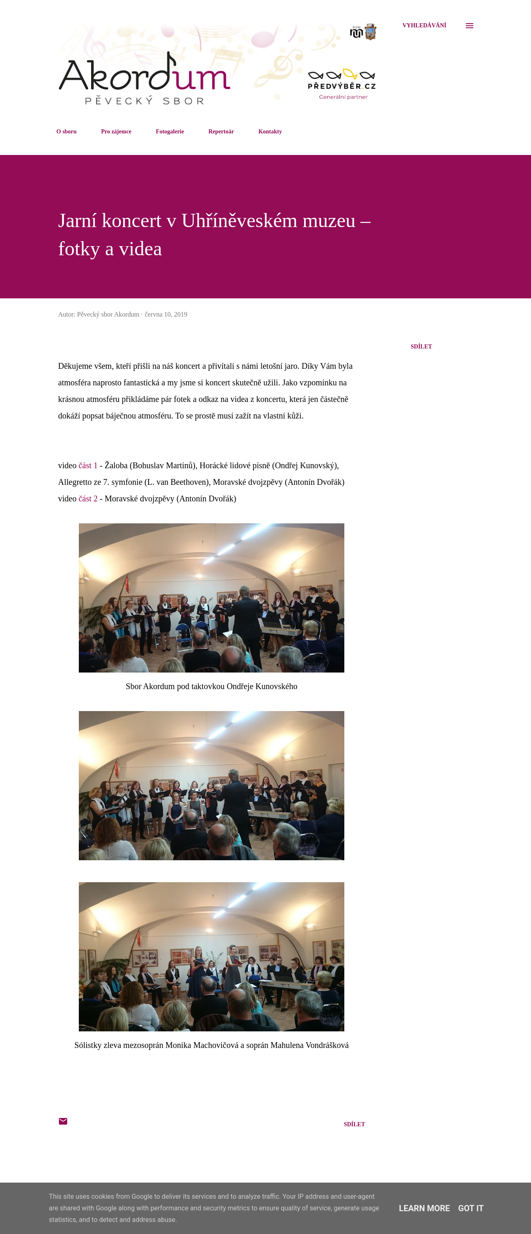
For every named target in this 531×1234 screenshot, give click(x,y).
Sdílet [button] (421, 347)
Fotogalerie (170, 131)
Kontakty (270, 131)
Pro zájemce (116, 131)
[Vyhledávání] (424, 25)
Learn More (424, 1208)
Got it (471, 1208)
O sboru (66, 131)
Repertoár (221, 131)
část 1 (87, 465)
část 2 (87, 498)
